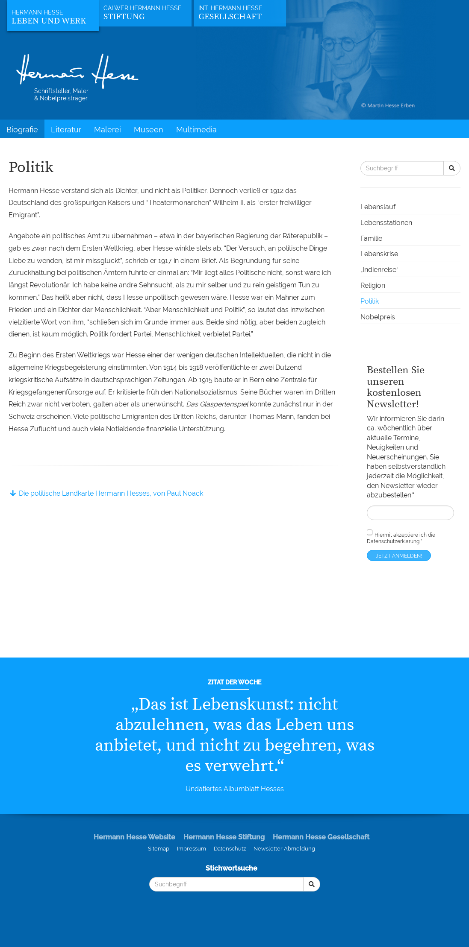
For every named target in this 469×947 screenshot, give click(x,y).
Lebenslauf (377, 207)
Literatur (66, 129)
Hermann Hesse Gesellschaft (321, 837)
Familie (371, 238)
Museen (148, 129)
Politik (369, 301)
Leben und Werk (49, 21)
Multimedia (196, 129)
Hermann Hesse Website (134, 837)
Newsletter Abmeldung (284, 848)
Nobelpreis (377, 317)
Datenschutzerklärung (393, 541)
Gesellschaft (230, 17)
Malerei (107, 129)
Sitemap (158, 848)
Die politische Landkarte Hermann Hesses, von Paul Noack (106, 493)
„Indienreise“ (379, 270)
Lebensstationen (386, 223)
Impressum (191, 848)
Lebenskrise (379, 254)
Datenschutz (230, 848)
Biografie (22, 129)
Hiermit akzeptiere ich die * (401, 536)
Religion (372, 285)
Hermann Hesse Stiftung (224, 837)
